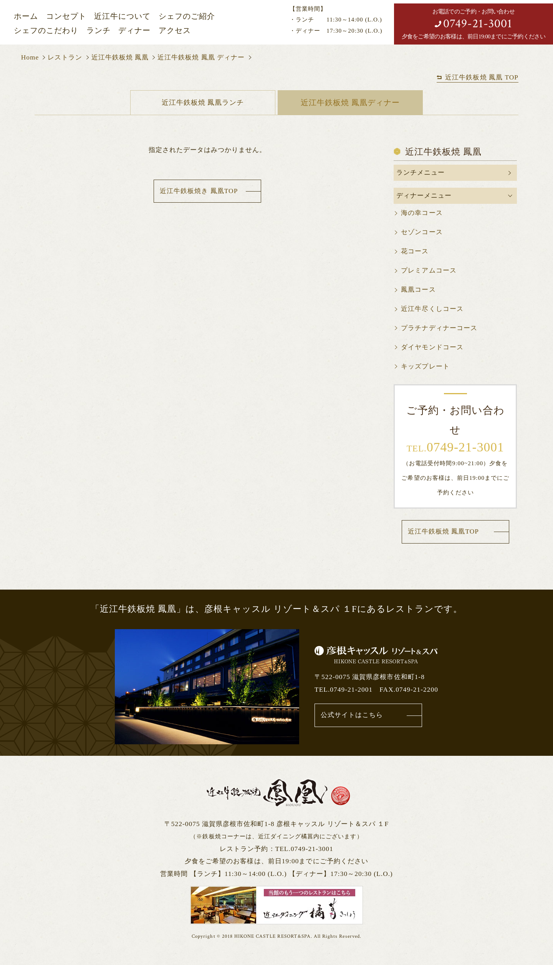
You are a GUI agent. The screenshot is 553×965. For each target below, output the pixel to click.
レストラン (65, 57)
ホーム (26, 16)
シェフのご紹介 (187, 16)
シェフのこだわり (46, 30)
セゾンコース (421, 232)
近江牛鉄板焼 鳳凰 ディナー (201, 57)
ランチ (98, 30)
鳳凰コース (418, 290)
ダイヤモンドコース (432, 347)
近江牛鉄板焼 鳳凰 (120, 57)
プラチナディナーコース (439, 328)
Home (30, 57)
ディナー (134, 30)
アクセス (175, 30)
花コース (415, 251)
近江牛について (122, 16)
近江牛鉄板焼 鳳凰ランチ (202, 103)
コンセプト (66, 16)
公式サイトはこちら (352, 715)
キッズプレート (425, 366)
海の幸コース (421, 213)
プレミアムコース (428, 270)
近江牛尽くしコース (432, 309)
